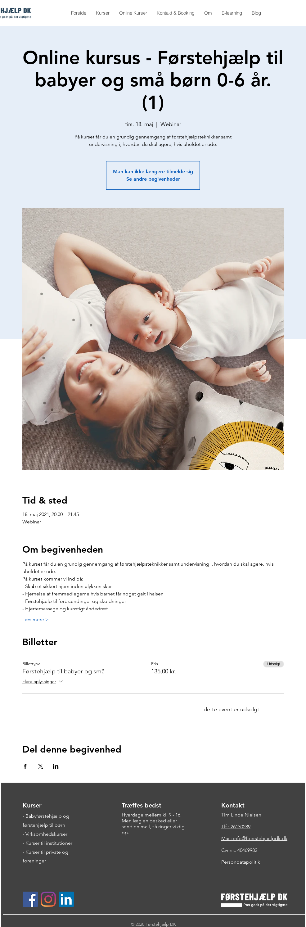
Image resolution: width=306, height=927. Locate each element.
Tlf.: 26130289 (235, 827)
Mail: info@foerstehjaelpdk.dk (254, 838)
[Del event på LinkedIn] (56, 766)
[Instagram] (48, 899)
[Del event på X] (40, 766)
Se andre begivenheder (153, 179)
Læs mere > (35, 619)
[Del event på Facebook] (25, 766)
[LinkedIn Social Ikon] (66, 899)
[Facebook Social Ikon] (30, 899)
